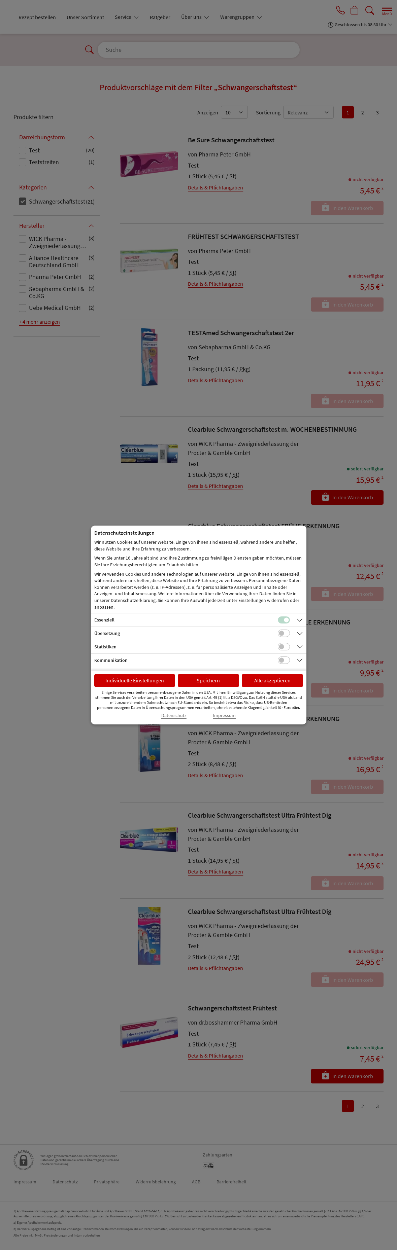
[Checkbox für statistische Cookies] (284, 646)
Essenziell (104, 620)
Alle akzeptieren (272, 680)
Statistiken (105, 647)
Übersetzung (107, 633)
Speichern (208, 680)
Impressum (224, 715)
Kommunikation (111, 660)
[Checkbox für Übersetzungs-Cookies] (284, 633)
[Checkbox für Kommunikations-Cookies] (284, 660)
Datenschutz (174, 715)
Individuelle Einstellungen (134, 680)
